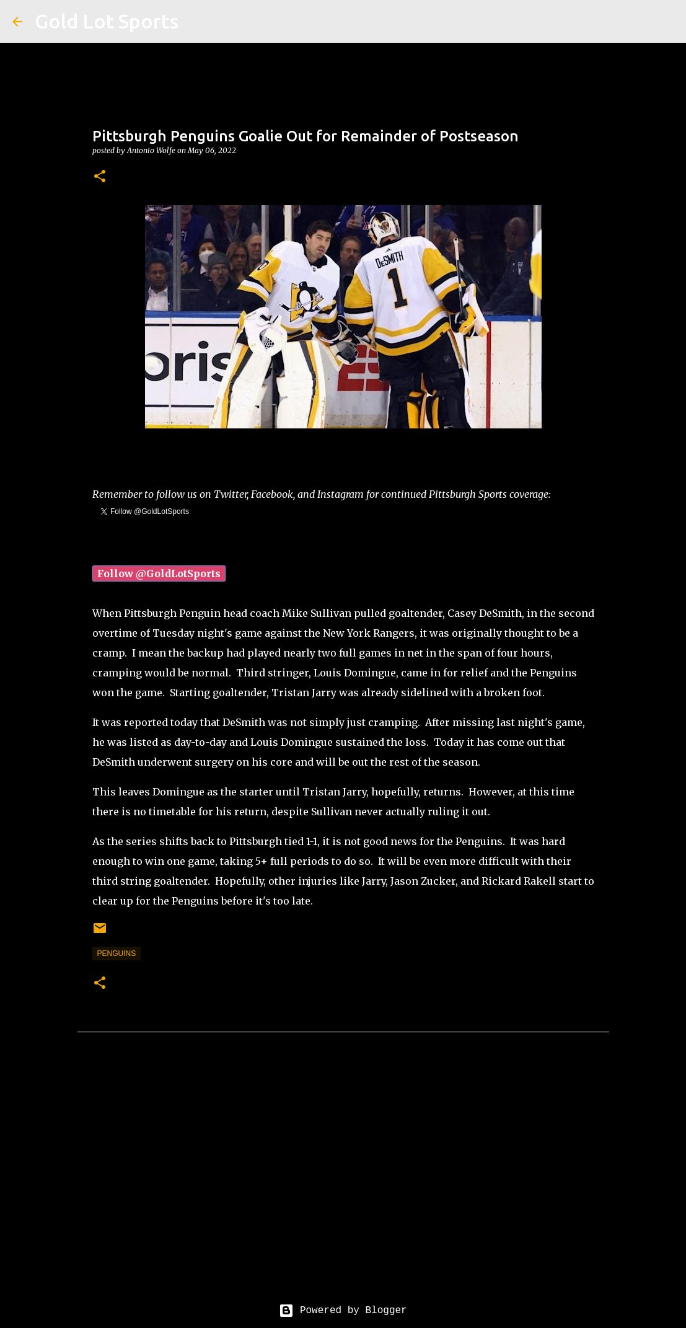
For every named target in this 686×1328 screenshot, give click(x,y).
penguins (116, 953)
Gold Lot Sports (106, 21)
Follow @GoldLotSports (159, 573)
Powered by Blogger (343, 1310)
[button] (99, 177)
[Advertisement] (343, 1177)
